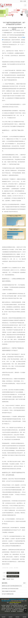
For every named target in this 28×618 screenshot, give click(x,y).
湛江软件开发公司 (10, 608)
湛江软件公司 (8, 609)
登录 (21, 1)
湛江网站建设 (21, 609)
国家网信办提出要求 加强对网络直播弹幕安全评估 (12, 585)
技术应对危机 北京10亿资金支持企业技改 (10, 588)
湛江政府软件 (20, 611)
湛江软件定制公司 (18, 608)
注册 (24, 1)
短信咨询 (10, 615)
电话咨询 (3, 615)
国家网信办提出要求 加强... (12, 572)
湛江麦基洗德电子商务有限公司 (17, 605)
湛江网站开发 (15, 609)
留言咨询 (17, 615)
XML (11, 606)
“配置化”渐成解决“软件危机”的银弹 (9, 591)
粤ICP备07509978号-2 (20, 606)
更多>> (24, 583)
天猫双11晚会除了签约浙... (12, 576)
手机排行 (12, 579)
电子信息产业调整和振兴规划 (8, 593)
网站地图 (7, 606)
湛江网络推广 (13, 611)
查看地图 (24, 615)
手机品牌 (8, 579)
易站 (4, 606)
